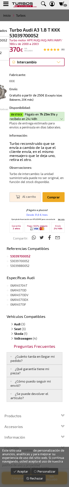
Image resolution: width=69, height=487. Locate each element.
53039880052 (19, 265)
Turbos (21, 15)
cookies (27, 450)
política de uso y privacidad (21, 465)
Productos (34, 416)
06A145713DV (19, 295)
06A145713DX (19, 299)
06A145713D (18, 290)
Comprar (53, 197)
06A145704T (18, 285)
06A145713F (18, 304)
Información (34, 437)
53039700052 (19, 261)
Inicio (7, 15)
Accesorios (34, 426)
